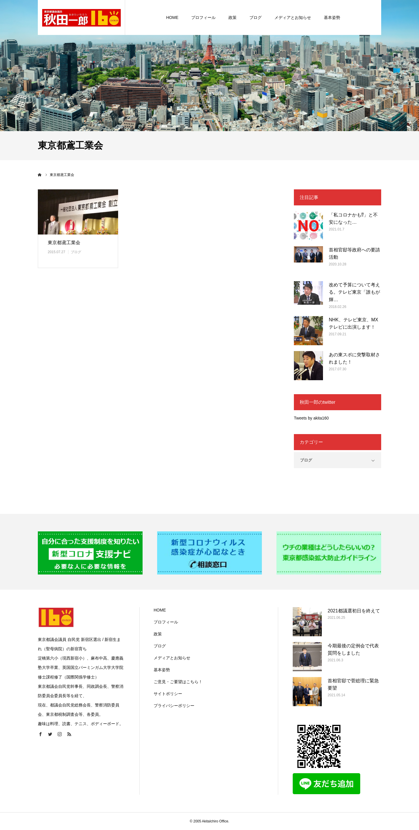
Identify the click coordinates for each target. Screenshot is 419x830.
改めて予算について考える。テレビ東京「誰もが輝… (354, 292)
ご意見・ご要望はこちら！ (178, 681)
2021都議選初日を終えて (354, 610)
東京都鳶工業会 (64, 242)
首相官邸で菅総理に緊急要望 (353, 684)
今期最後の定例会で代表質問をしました (353, 649)
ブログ (76, 252)
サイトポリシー (168, 693)
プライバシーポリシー (174, 705)
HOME (160, 610)
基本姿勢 (162, 669)
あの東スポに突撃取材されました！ (354, 358)
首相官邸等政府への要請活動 (354, 253)
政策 (158, 634)
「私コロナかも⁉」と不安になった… (353, 218)
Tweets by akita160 (311, 418)
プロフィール (166, 622)
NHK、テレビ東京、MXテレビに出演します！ (353, 323)
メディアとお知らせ (172, 657)
